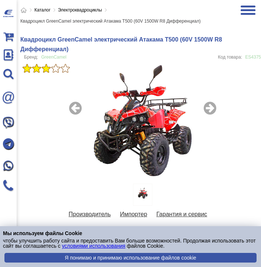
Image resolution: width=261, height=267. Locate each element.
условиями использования (93, 246)
